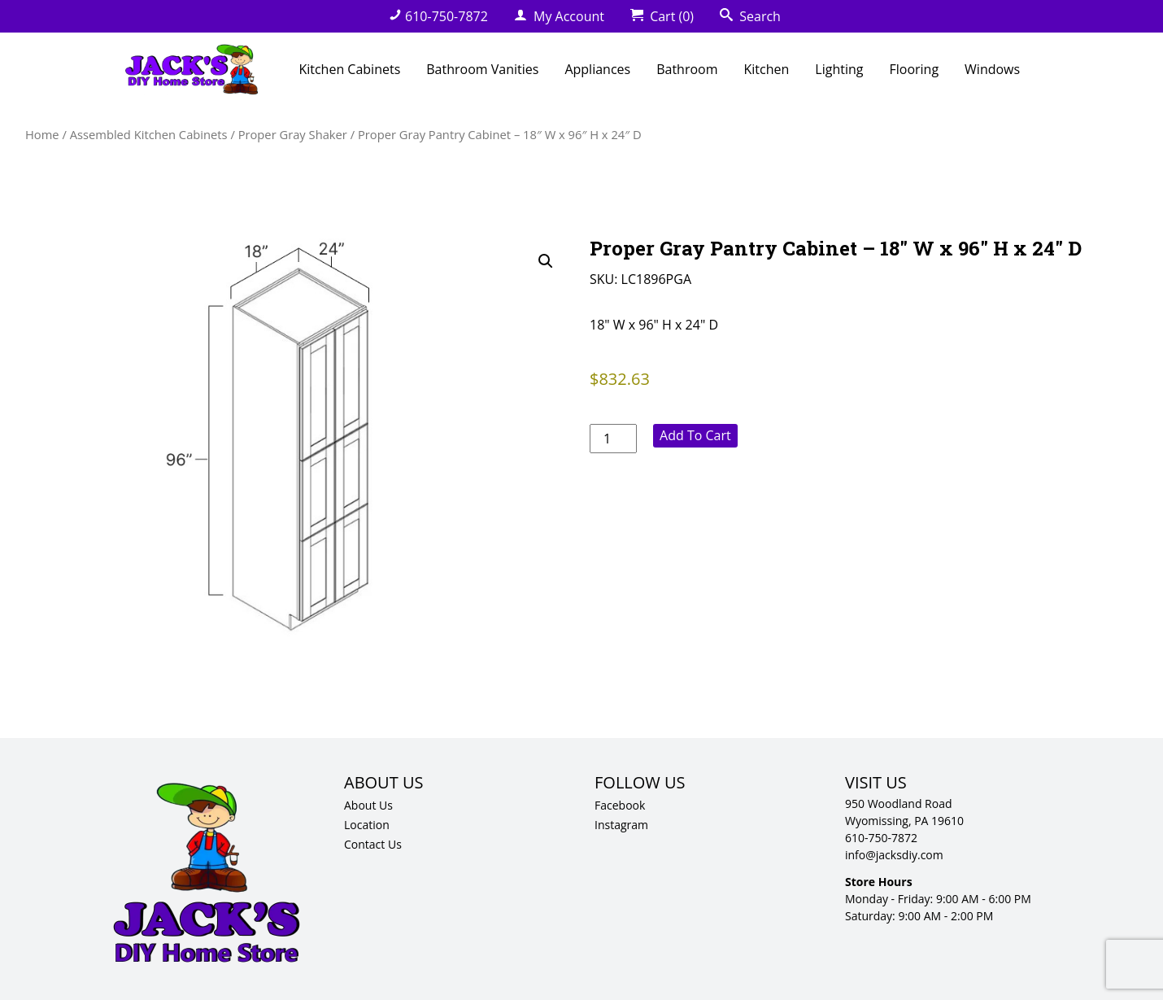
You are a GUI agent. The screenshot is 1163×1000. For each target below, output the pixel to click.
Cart (662, 16)
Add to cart (695, 435)
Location (367, 824)
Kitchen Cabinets (349, 69)
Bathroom (686, 69)
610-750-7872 (438, 16)
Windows (992, 69)
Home (42, 134)
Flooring (914, 69)
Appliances (597, 69)
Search (750, 16)
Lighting (839, 69)
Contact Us (373, 844)
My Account (559, 16)
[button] (545, 261)
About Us (368, 805)
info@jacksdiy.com (894, 854)
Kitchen (767, 69)
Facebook (620, 805)
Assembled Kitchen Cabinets (149, 134)
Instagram (621, 824)
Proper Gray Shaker (292, 134)
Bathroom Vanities (482, 69)
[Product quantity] (613, 438)
